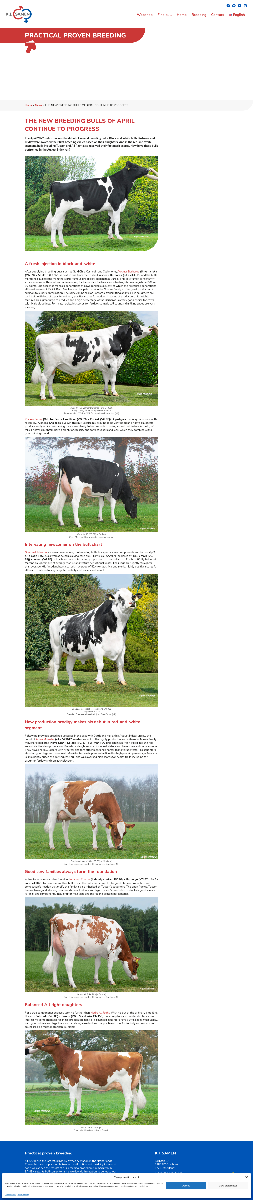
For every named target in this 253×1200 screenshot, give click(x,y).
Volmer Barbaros (128, 271)
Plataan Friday (33, 419)
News (38, 105)
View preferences (228, 1185)
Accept (186, 1185)
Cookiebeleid (10, 1194)
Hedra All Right (100, 1013)
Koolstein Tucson (79, 879)
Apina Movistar (45, 739)
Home (28, 105)
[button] (246, 1177)
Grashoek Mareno (36, 552)
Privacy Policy (23, 1194)
